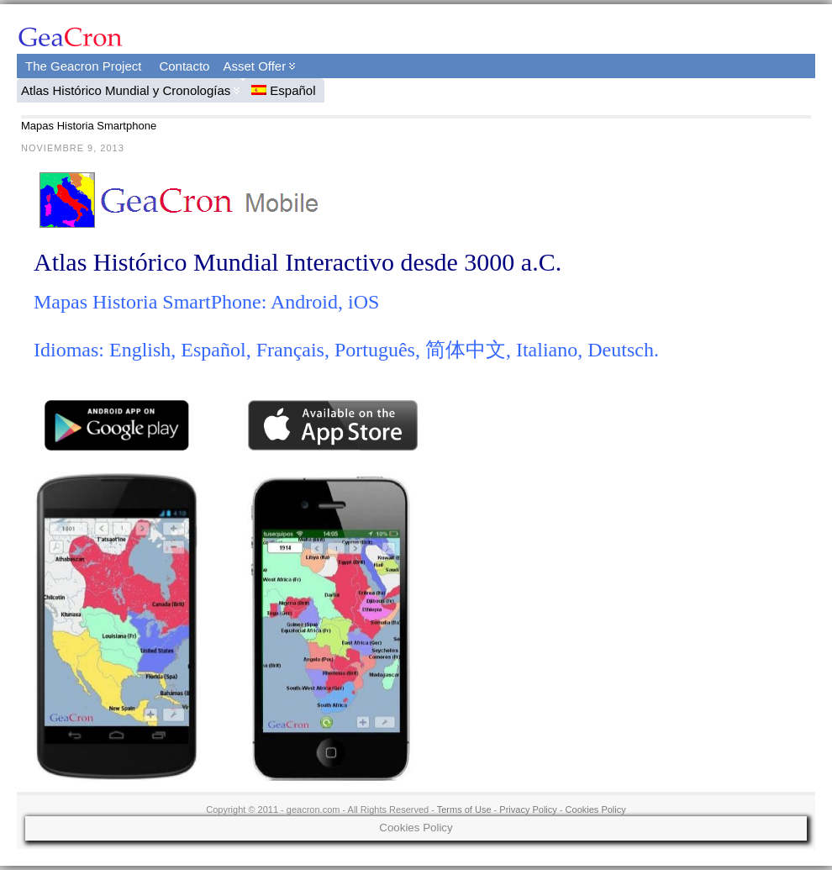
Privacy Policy (527, 809)
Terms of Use (464, 809)
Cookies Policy (596, 809)
